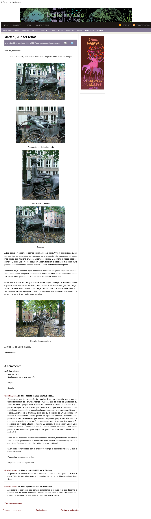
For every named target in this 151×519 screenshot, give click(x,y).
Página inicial (41, 510)
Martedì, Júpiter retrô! (20, 37)
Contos (60, 30)
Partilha (79, 30)
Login (28, 25)
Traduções (70, 30)
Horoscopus (7, 30)
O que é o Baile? (42, 25)
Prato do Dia (89, 30)
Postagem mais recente (12, 510)
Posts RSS (126, 25)
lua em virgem (55, 43)
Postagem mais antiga (70, 510)
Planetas (25, 30)
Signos (17, 30)
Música (44, 30)
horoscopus (44, 43)
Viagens (100, 30)
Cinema (52, 30)
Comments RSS (142, 25)
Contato (17, 25)
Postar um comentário (13, 503)
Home (6, 25)
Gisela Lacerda (10, 396)
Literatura (35, 30)
